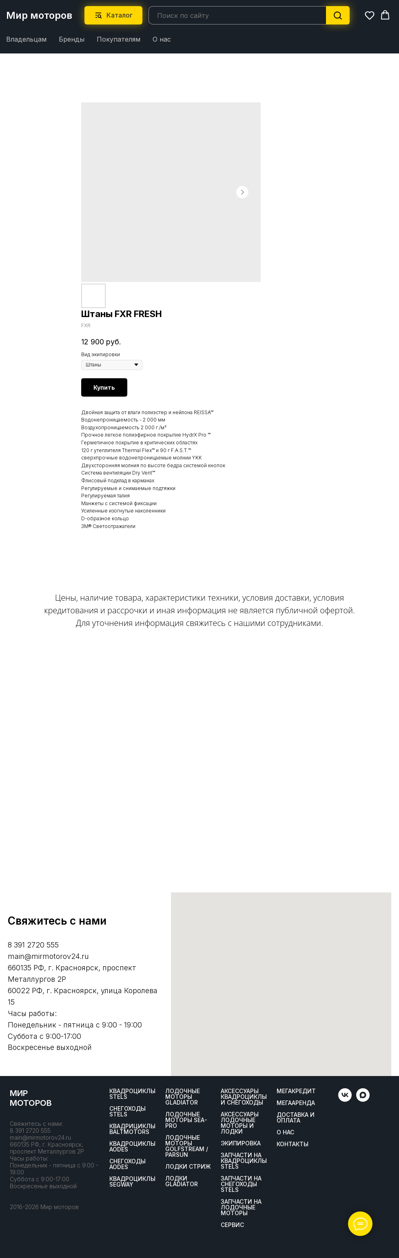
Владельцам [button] (26, 39)
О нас (162, 39)
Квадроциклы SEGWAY (132, 1181)
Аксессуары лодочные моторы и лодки (240, 1122)
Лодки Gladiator (181, 1181)
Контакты (292, 1144)
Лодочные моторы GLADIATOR (182, 1096)
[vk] (345, 1099)
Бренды (71, 39)
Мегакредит (296, 1091)
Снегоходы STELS (127, 1111)
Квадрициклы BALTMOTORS (132, 1128)
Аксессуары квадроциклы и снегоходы (244, 1096)
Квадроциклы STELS (132, 1093)
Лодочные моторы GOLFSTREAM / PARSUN (186, 1145)
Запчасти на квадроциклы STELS (244, 1160)
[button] (370, 15)
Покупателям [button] (118, 39)
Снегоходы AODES (127, 1163)
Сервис (232, 1224)
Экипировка (241, 1143)
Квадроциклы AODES (132, 1146)
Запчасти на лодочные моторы (241, 1207)
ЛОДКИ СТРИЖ (188, 1166)
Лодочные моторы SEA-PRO (186, 1119)
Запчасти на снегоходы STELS (241, 1183)
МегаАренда (296, 1102)
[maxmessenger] (363, 1099)
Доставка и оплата (296, 1117)
